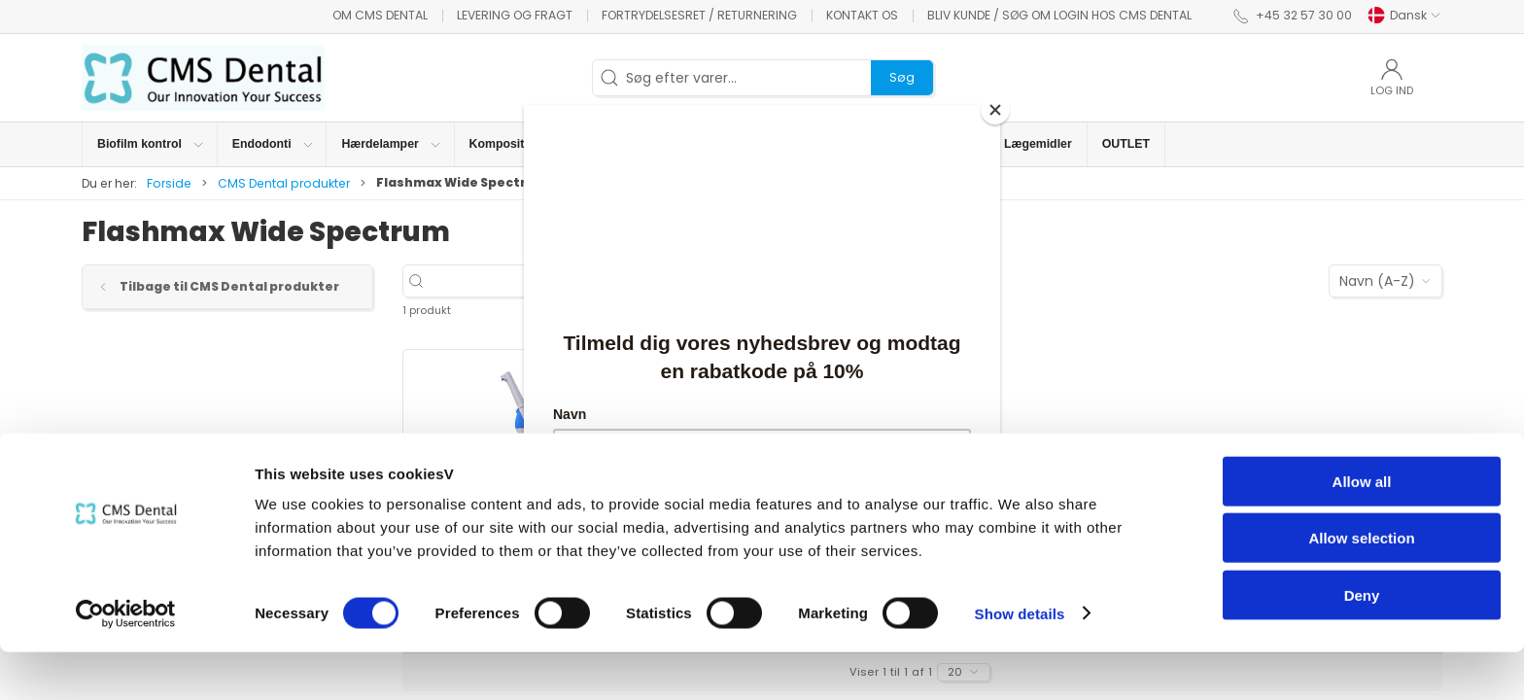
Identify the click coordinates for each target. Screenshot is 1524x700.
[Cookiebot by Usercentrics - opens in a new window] (126, 662)
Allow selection (1361, 586)
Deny (1362, 643)
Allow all (1362, 529)
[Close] (995, 109)
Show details (1020, 661)
